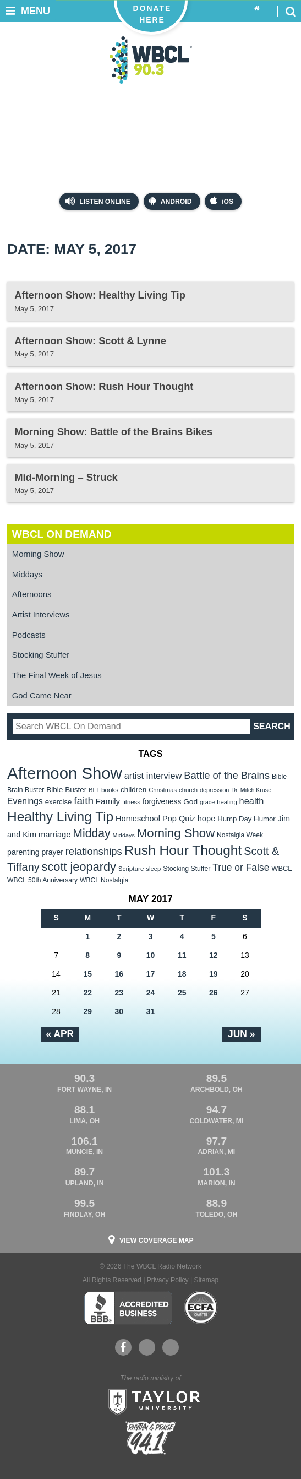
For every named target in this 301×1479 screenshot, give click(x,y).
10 (150, 955)
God (190, 802)
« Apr (60, 1033)
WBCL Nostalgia (104, 880)
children (133, 789)
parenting (23, 852)
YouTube (146, 1347)
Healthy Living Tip (60, 816)
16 (119, 973)
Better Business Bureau (128, 1308)
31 (150, 1011)
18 (182, 973)
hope (207, 818)
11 (182, 955)
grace (207, 802)
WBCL (281, 868)
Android (170, 200)
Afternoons (32, 594)
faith (84, 800)
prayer (52, 852)
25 (182, 992)
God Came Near (42, 695)
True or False (240, 867)
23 (119, 992)
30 (119, 1011)
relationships (93, 851)
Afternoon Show (64, 773)
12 (213, 955)
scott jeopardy (79, 867)
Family (108, 801)
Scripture (131, 868)
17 (150, 973)
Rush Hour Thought (183, 850)
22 (87, 992)
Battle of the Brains (227, 775)
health (251, 801)
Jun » (241, 1033)
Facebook (123, 1347)
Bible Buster (66, 789)
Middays (27, 574)
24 (150, 992)
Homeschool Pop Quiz (155, 818)
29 (87, 1011)
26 (213, 992)
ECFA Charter (201, 1308)
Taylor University (151, 1400)
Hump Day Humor (246, 819)
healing (227, 802)
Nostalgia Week (240, 835)
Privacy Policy (168, 1280)
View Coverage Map (156, 1240)
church (188, 790)
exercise (58, 802)
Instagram (171, 1347)
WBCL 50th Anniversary (42, 880)
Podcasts (29, 635)
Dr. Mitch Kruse (251, 790)
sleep (153, 868)
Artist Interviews (41, 614)
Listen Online (97, 201)
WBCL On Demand (62, 534)
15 (87, 973)
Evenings (25, 801)
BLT (94, 790)
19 (213, 973)
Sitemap (206, 1280)
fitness (131, 802)
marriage (55, 834)
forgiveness (162, 802)
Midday (91, 833)
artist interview (153, 776)
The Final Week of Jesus (57, 675)
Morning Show (38, 554)
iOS (221, 200)
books (109, 789)
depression (214, 790)
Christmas (163, 790)
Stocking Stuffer (40, 655)
